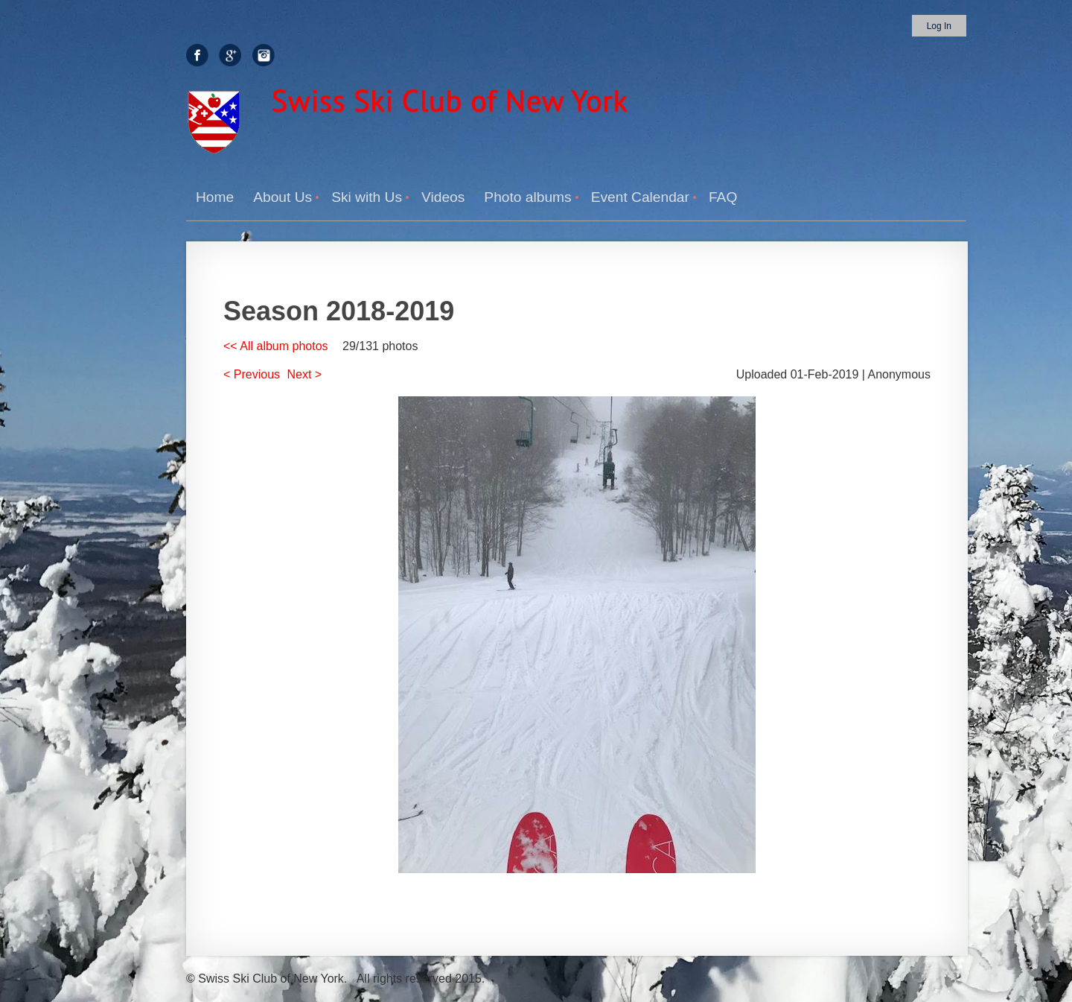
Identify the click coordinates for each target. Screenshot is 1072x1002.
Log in (939, 26)
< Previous (251, 374)
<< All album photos (275, 346)
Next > (304, 374)
